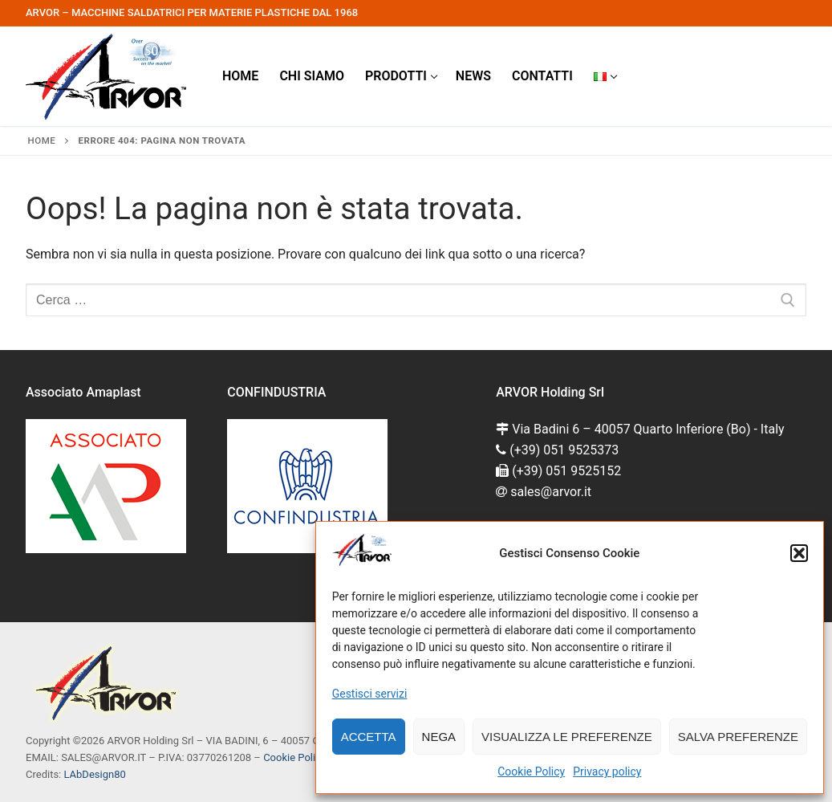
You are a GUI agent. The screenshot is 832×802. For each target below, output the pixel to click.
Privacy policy (607, 771)
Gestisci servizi (370, 693)
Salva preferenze (738, 736)
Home (42, 140)
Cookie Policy (531, 771)
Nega (439, 736)
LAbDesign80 (94, 774)
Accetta (368, 736)
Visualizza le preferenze (566, 736)
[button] (799, 553)
